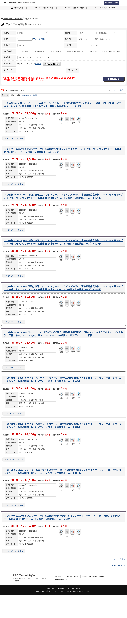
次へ (115, 90)
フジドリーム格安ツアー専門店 (74, 8)
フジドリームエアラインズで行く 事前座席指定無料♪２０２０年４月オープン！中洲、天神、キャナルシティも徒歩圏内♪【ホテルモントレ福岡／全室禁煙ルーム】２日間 (62, 152)
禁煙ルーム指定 (39, 51)
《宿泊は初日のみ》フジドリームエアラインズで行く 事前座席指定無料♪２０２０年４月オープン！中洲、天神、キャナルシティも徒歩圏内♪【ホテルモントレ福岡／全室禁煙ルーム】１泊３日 (61, 400)
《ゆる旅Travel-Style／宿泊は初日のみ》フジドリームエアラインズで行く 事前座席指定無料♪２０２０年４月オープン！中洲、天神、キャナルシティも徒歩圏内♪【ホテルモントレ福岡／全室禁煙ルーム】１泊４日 (63, 301)
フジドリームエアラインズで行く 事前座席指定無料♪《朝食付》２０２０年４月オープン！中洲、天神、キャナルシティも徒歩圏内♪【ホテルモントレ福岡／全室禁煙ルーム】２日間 (62, 540)
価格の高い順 (26, 95)
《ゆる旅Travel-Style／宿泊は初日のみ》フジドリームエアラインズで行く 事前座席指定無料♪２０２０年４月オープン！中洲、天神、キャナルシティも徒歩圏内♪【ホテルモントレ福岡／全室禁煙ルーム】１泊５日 (63, 200)
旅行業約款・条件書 (72, 600)
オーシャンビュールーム (74, 51)
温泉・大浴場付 (55, 51)
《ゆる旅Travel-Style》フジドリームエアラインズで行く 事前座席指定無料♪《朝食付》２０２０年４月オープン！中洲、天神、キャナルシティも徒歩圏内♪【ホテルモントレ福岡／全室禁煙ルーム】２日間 (63, 351)
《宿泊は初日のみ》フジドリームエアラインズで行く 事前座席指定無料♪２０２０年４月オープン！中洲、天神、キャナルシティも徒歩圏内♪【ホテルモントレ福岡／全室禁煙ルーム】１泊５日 (61, 447)
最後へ (122, 90)
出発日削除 (41, 39)
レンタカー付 (23, 51)
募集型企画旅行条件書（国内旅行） (97, 600)
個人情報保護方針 (61, 603)
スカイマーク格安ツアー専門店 (44, 8)
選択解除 (38, 64)
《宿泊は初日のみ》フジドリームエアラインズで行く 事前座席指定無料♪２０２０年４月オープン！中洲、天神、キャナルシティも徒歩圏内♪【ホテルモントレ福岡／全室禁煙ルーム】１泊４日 (61, 493)
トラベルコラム (112, 3)
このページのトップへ (117, 589)
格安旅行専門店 (19, 8)
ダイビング (92, 51)
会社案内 (58, 600)
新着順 (35, 95)
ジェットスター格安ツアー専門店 (105, 8)
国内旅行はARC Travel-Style (13, 19)
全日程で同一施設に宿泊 (110, 51)
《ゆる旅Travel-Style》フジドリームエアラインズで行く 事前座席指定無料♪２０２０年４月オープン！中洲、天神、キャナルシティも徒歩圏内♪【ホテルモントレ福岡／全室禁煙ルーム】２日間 (63, 105)
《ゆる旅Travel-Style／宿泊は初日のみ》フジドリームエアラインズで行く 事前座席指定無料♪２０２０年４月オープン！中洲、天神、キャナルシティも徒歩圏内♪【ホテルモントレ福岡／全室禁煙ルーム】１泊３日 (63, 251)
